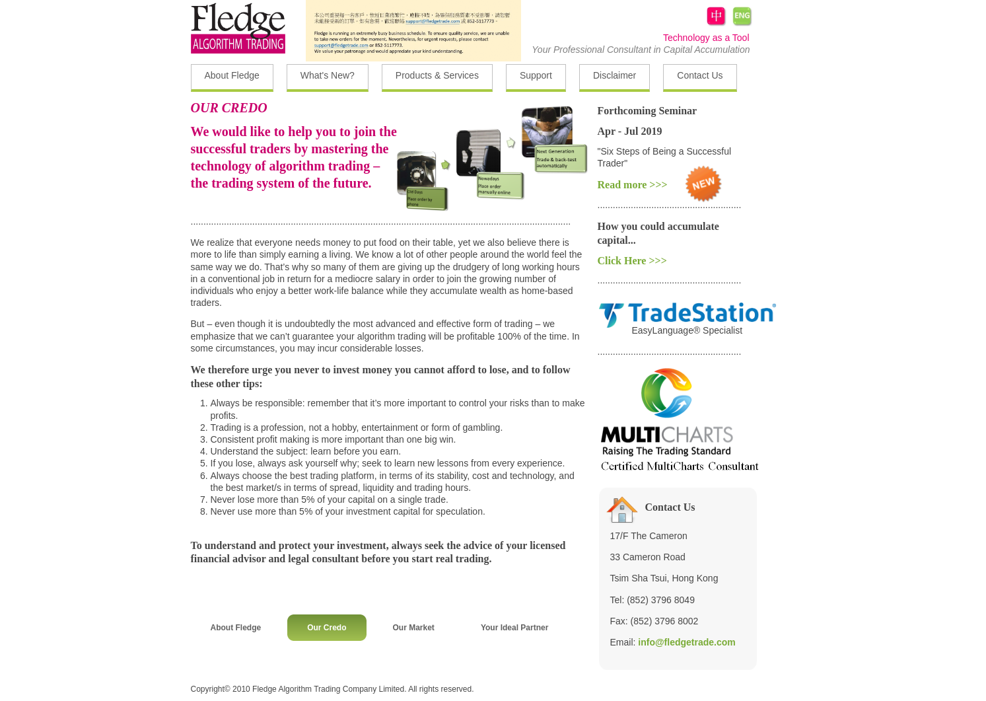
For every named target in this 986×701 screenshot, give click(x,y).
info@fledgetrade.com (686, 642)
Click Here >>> (632, 260)
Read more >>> (633, 184)
